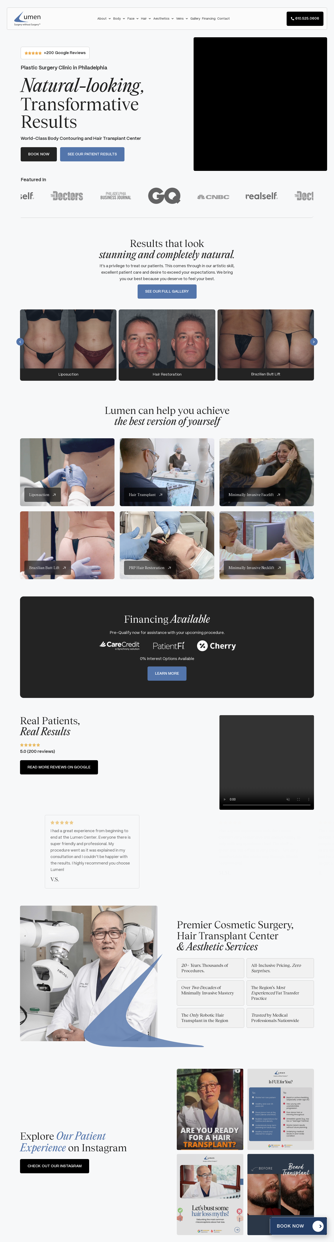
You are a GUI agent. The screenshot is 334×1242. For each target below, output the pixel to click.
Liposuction (68, 374)
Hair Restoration (167, 374)
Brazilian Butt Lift (265, 374)
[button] (104, 19)
